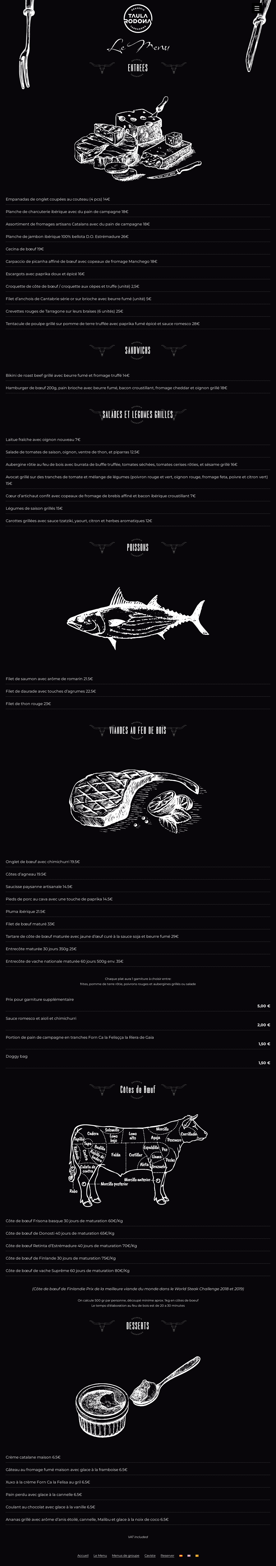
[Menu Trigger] (257, 8)
